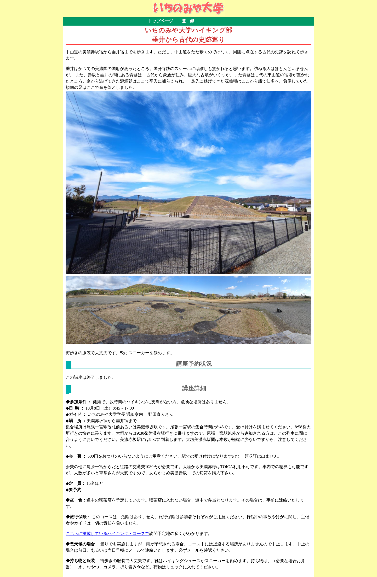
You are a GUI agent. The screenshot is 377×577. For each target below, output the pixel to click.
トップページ (160, 21)
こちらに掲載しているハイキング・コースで (107, 533)
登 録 (188, 21)
